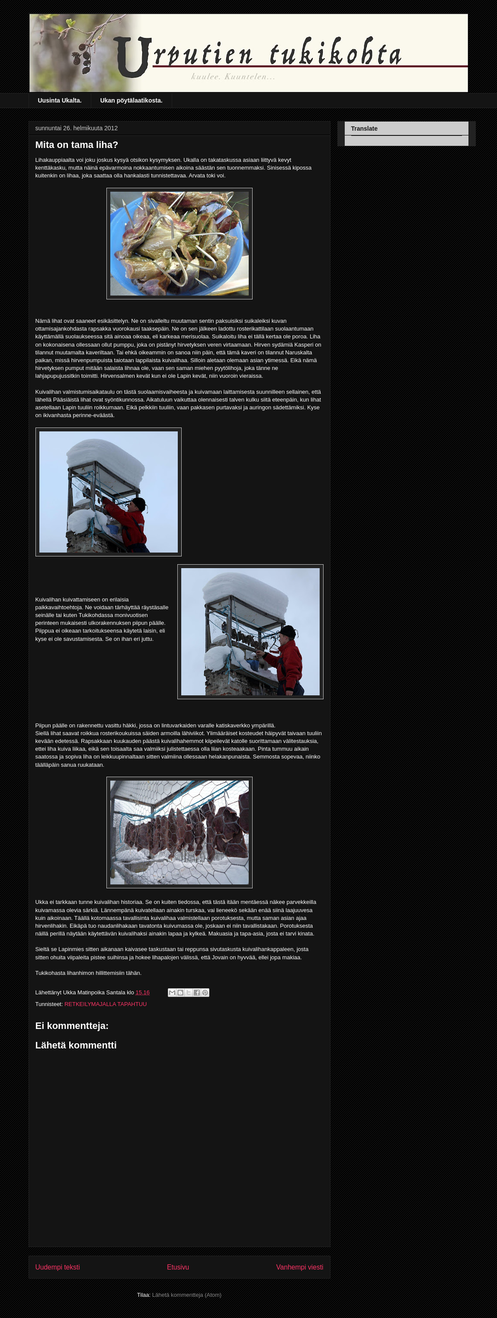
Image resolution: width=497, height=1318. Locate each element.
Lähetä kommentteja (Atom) (186, 1295)
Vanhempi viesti (300, 1267)
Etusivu (178, 1267)
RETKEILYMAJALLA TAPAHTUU (105, 1004)
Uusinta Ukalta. (60, 100)
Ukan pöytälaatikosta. (131, 100)
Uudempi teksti (57, 1267)
